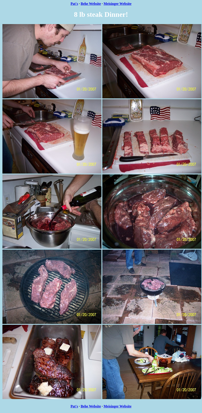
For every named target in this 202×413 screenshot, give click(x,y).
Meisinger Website (117, 4)
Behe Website (91, 4)
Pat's (74, 4)
